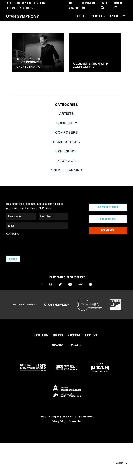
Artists (66, 113)
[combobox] (122, 463)
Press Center (91, 335)
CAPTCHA (12, 233)
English (119, 463)
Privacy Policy (59, 421)
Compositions (66, 142)
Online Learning (28, 66)
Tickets (79, 16)
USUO (9, 3)
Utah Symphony (23, 3)
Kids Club (66, 161)
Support (113, 16)
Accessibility (41, 335)
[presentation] (31, 244)
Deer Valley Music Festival (21, 8)
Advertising (74, 335)
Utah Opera (39, 3)
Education (96, 16)
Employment (58, 344)
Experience (66, 151)
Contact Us (75, 344)
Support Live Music (108, 207)
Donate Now (107, 230)
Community (66, 123)
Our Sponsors (108, 219)
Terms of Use (75, 421)
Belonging (58, 335)
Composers (66, 132)
